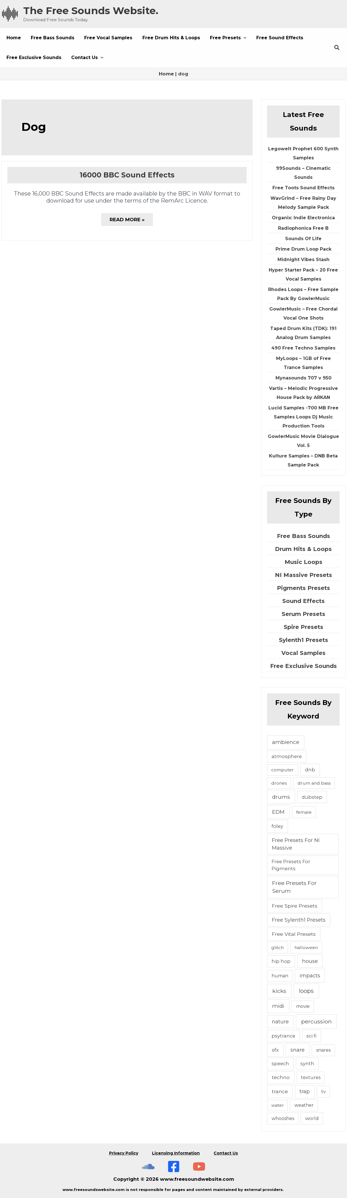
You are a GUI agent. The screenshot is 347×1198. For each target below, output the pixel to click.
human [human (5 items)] (280, 975)
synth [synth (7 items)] (307, 1063)
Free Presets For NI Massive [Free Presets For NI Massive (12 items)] (296, 844)
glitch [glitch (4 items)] (277, 947)
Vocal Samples (303, 653)
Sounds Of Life (303, 238)
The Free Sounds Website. (90, 11)
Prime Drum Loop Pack (303, 249)
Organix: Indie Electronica (303, 217)
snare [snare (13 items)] (297, 1050)
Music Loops (303, 562)
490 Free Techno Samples (303, 348)
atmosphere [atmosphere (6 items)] (287, 756)
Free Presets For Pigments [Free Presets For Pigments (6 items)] (291, 865)
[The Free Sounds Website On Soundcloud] (148, 1165)
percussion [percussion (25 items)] (316, 1021)
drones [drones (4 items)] (279, 783)
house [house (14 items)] (310, 961)
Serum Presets (303, 614)
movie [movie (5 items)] (303, 1006)
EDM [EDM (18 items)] (278, 812)
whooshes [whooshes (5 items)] (283, 1118)
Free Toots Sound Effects (303, 187)
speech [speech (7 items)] (280, 1063)
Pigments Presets (303, 588)
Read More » (127, 221)
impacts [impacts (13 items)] (310, 975)
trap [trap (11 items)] (305, 1091)
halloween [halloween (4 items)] (306, 947)
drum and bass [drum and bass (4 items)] (314, 783)
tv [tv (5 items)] (323, 1091)
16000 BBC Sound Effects (127, 175)
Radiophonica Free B (303, 228)
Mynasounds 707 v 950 (303, 378)
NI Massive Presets (303, 575)
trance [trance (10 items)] (280, 1091)
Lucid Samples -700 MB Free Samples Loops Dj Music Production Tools (303, 417)
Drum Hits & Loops (303, 549)
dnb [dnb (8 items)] (310, 769)
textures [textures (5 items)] (310, 1077)
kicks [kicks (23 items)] (279, 991)
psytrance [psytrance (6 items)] (283, 1036)
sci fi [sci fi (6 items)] (311, 1036)
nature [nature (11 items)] (280, 1022)
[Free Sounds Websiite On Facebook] (173, 1165)
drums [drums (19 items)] (281, 797)
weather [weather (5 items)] (304, 1105)
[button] (224, 38)
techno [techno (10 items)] (281, 1077)
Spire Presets (303, 627)
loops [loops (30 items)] (306, 991)
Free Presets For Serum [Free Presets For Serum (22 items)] (294, 887)
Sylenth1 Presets (303, 640)
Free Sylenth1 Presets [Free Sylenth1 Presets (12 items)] (299, 920)
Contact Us (226, 1152)
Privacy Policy (123, 1152)
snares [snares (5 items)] (323, 1050)
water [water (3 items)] (277, 1105)
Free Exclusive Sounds (303, 666)
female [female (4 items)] (304, 812)
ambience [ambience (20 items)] (285, 742)
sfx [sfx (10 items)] (275, 1050)
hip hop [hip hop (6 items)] (281, 961)
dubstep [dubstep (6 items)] (312, 797)
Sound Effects (303, 601)
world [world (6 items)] (312, 1118)
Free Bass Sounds (303, 536)
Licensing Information (176, 1152)
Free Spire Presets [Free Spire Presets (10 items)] (294, 906)
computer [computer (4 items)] (282, 769)
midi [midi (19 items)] (278, 1006)
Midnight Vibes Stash (303, 259)
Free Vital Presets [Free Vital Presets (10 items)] (294, 934)
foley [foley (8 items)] (277, 826)
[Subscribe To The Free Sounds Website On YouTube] (199, 1165)
